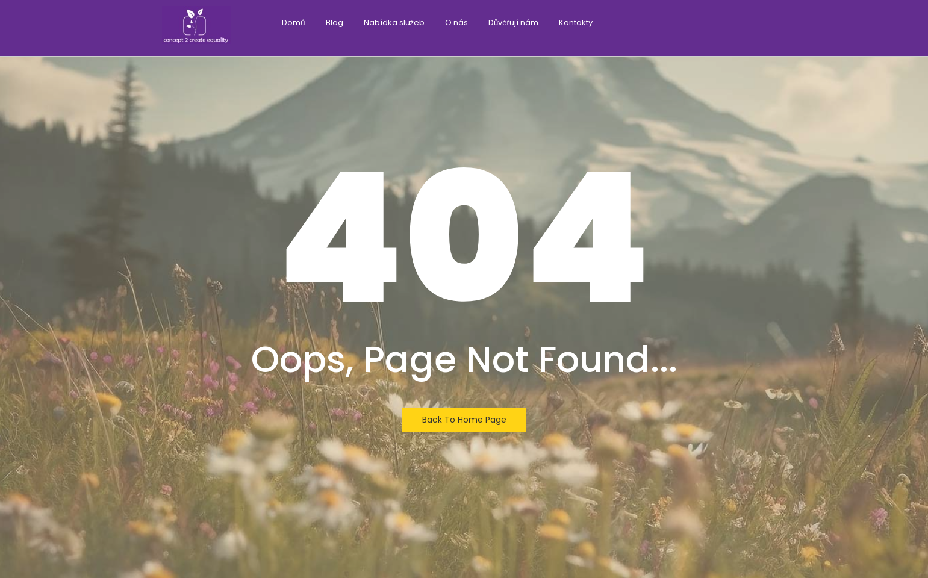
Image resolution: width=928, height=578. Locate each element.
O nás (456, 22)
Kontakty (576, 22)
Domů (293, 22)
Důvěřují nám (513, 22)
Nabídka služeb (394, 22)
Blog (334, 22)
